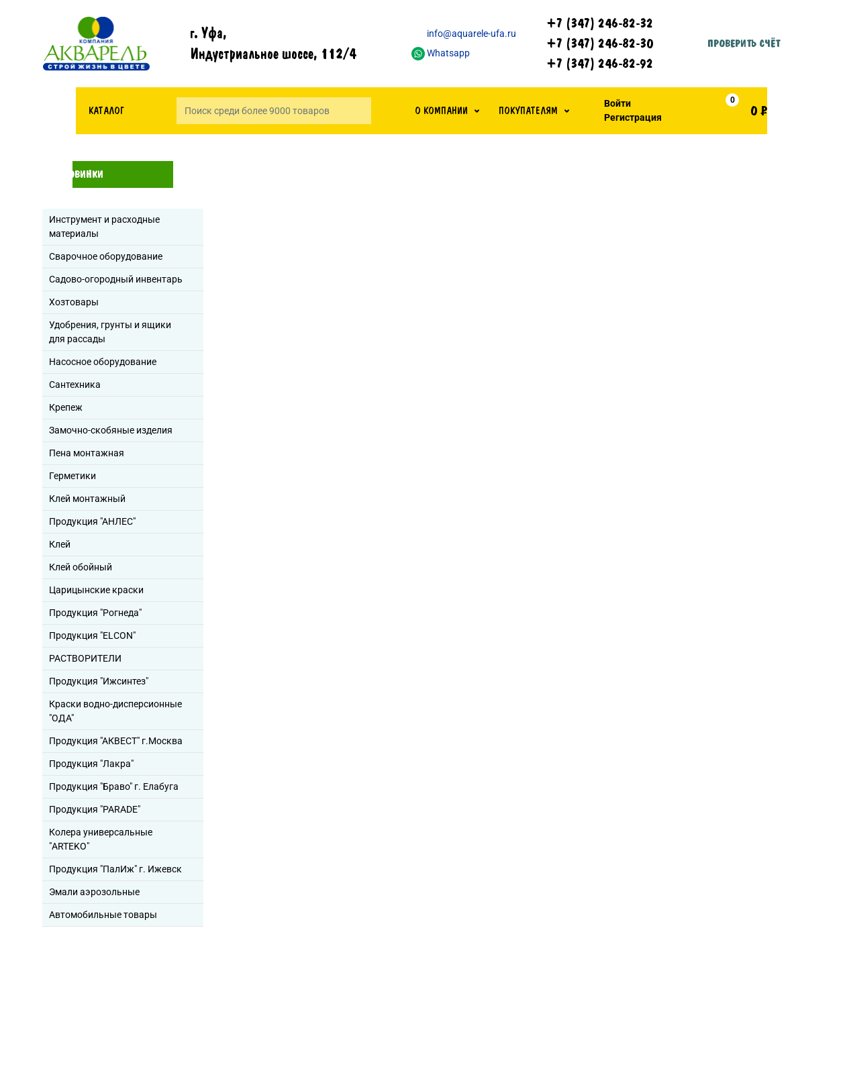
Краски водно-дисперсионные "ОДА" (115, 711)
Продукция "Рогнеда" (95, 612)
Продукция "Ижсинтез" (98, 681)
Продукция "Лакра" (91, 763)
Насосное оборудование (102, 361)
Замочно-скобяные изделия (110, 430)
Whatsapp (440, 53)
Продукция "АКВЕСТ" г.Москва (116, 740)
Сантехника (75, 384)
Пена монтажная (86, 453)
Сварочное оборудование (105, 256)
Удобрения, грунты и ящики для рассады (110, 331)
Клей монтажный (87, 498)
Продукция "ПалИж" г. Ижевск (115, 869)
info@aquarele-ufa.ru (463, 33)
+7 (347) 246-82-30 (600, 43)
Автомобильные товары (103, 914)
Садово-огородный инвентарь (116, 279)
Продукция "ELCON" (92, 635)
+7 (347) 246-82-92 (600, 63)
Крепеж (66, 407)
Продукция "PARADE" (94, 809)
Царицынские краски (96, 589)
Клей (59, 544)
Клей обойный (80, 567)
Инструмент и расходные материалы (104, 226)
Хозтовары (74, 302)
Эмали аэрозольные (94, 891)
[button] (447, 111)
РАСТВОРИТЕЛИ (85, 658)
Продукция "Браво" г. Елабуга (114, 786)
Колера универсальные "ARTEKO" (100, 839)
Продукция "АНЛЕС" (92, 521)
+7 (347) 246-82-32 (600, 23)
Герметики (72, 475)
